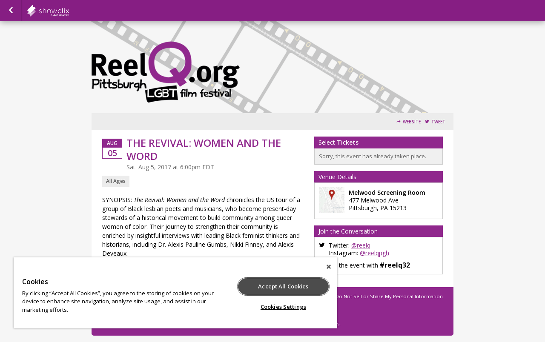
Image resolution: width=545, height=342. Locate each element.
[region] (175, 292)
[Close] (328, 266)
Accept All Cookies (283, 286)
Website (412, 122)
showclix (69, 10)
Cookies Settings (283, 307)
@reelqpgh (374, 253)
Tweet (438, 122)
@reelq (360, 245)
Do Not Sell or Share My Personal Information (389, 296)
